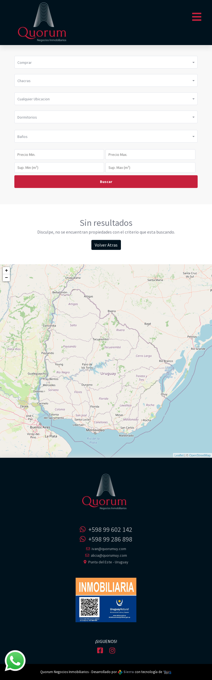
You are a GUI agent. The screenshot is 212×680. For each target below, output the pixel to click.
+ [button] (6, 270)
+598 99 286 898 (106, 539)
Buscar (106, 181)
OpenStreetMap (200, 455)
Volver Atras (106, 245)
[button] (106, 62)
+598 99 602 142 (106, 529)
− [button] (6, 277)
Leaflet (179, 455)
